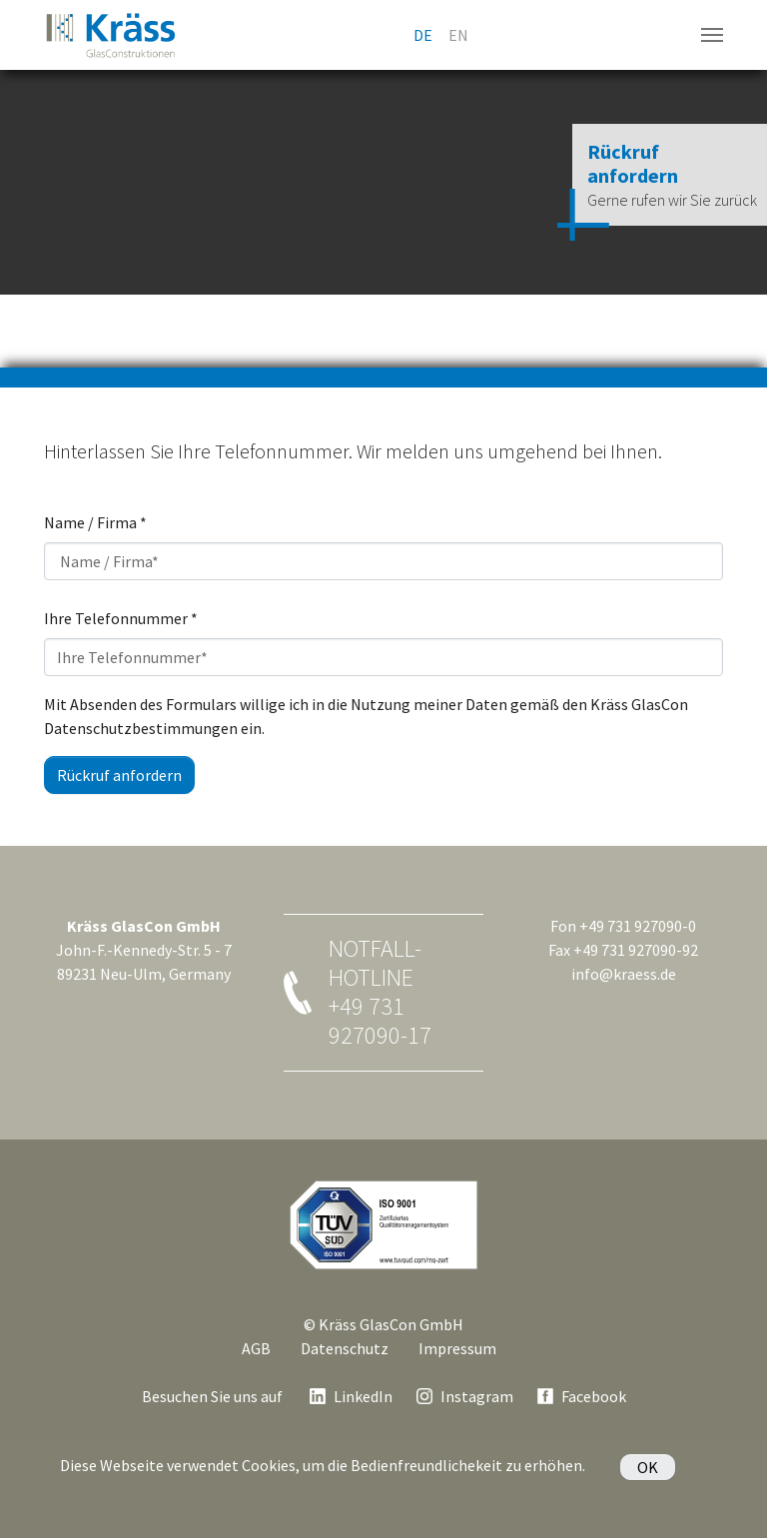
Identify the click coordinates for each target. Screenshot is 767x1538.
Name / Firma (95, 522)
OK (647, 1467)
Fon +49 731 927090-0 (623, 926)
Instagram (476, 1396)
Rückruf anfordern (119, 775)
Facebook (593, 1396)
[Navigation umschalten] (712, 35)
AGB (256, 1348)
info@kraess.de (623, 974)
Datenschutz (344, 1348)
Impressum (457, 1348)
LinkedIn (363, 1396)
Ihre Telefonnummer (121, 618)
